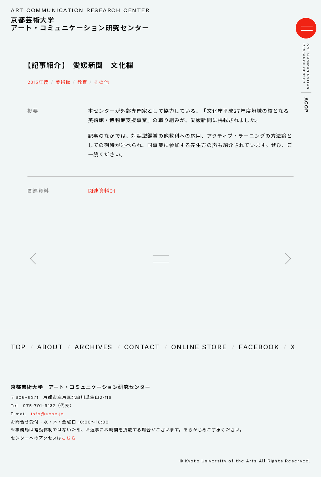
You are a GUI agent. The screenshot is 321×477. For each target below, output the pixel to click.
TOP (16, 338)
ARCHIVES (78, 338)
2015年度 (38, 75)
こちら (69, 428)
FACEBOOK (209, 338)
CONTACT (116, 338)
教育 (82, 75)
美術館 (63, 75)
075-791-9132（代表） (48, 395)
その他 (101, 75)
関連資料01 (102, 184)
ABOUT (43, 338)
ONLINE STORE (162, 338)
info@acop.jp (47, 403)
